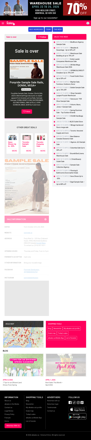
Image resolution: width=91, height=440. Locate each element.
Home (7, 421)
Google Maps (41, 243)
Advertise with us (53, 401)
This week (58, 29)
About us (8, 401)
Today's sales (63, 333)
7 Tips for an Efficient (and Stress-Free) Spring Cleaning (12, 385)
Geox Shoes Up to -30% (12, 144)
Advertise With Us (13, 426)
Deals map (52, 333)
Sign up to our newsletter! (46, 18)
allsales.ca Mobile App (56, 338)
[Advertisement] (26, 298)
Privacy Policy (9, 414)
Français (8, 418)
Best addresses (36, 29)
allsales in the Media (12, 404)
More (14, 151)
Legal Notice (9, 411)
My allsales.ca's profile (72, 328)
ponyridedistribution (31, 278)
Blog (49, 328)
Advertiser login (52, 404)
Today (48, 29)
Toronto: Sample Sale (25, 144)
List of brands (71, 338)
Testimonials (51, 407)
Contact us (8, 407)
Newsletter (57, 328)
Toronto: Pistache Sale (40, 144)
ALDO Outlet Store (76, 122)
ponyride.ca (28, 233)
